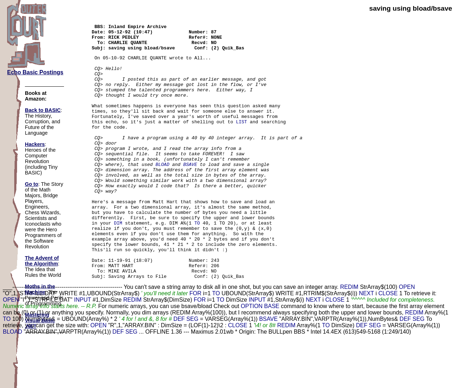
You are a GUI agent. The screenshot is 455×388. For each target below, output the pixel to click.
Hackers (35, 144)
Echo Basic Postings (35, 72)
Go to (31, 184)
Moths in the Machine (40, 289)
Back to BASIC (43, 110)
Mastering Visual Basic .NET (40, 320)
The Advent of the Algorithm (42, 260)
